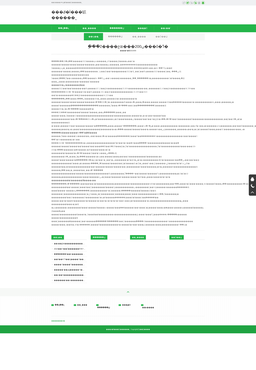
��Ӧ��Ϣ (161, 36)
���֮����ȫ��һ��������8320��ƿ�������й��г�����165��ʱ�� (70, 254)
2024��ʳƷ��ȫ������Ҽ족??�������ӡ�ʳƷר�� (70, 249)
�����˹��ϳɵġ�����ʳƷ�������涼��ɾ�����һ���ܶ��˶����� (70, 270)
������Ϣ (117, 28)
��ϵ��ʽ (166, 28)
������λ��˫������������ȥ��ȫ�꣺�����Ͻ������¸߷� (70, 280)
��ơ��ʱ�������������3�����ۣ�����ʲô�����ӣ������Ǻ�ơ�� (70, 275)
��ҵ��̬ (93, 36)
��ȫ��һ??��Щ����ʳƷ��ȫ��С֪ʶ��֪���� (70, 259)
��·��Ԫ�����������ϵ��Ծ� (70, 244)
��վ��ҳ (63, 28)
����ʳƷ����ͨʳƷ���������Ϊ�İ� (70, 265)
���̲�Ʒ (142, 28)
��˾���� (89, 28)
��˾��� (80, 305)
